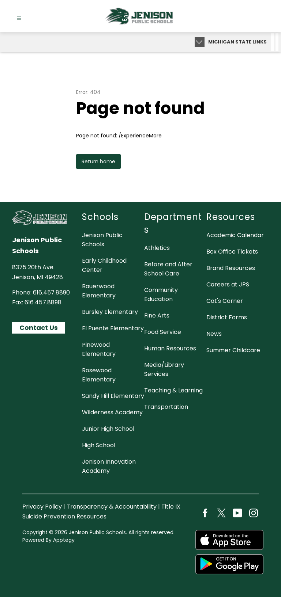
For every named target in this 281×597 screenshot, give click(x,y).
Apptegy (64, 540)
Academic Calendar (235, 235)
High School (98, 445)
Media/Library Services (164, 369)
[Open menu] (19, 18)
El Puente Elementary (113, 328)
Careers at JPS (227, 284)
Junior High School (108, 429)
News (214, 334)
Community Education (161, 294)
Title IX (170, 506)
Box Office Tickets (232, 251)
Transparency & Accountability (112, 506)
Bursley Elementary (110, 312)
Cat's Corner (224, 301)
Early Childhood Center (104, 265)
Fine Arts (156, 315)
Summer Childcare (233, 350)
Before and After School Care (168, 269)
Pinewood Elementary (99, 349)
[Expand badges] (200, 42)
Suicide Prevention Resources (64, 516)
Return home (98, 161)
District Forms (226, 317)
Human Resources (170, 348)
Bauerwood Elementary (99, 291)
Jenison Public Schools (102, 239)
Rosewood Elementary (99, 375)
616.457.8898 (43, 302)
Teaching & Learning (173, 390)
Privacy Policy (42, 506)
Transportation (166, 407)
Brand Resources (230, 268)
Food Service (162, 332)
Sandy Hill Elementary (113, 396)
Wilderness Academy (112, 412)
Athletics (157, 248)
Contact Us (38, 327)
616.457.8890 (51, 292)
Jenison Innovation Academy (109, 466)
